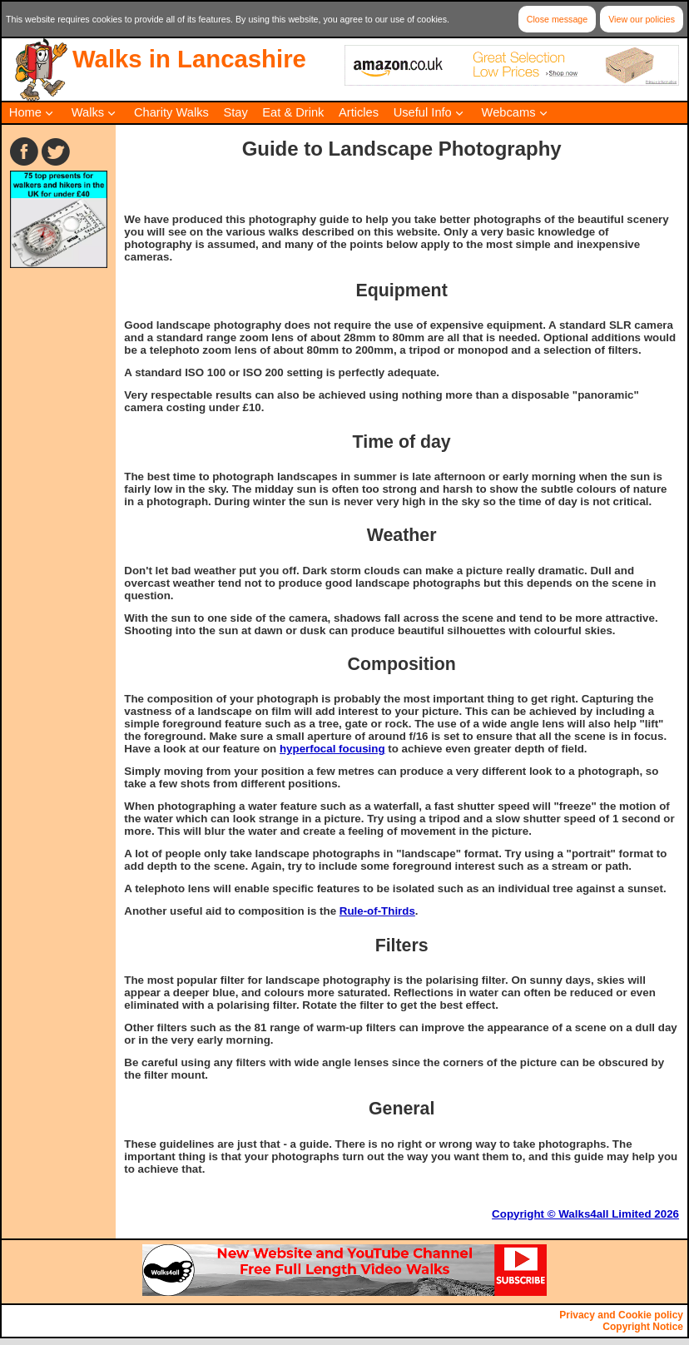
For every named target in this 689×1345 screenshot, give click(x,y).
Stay (235, 112)
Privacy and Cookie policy (621, 1315)
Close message (557, 19)
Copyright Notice (642, 1327)
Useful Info (423, 112)
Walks (88, 112)
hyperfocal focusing (332, 748)
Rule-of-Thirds (377, 911)
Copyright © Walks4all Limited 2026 (585, 1214)
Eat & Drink (293, 112)
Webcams (509, 112)
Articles (359, 112)
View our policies (641, 19)
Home (25, 112)
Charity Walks (171, 112)
